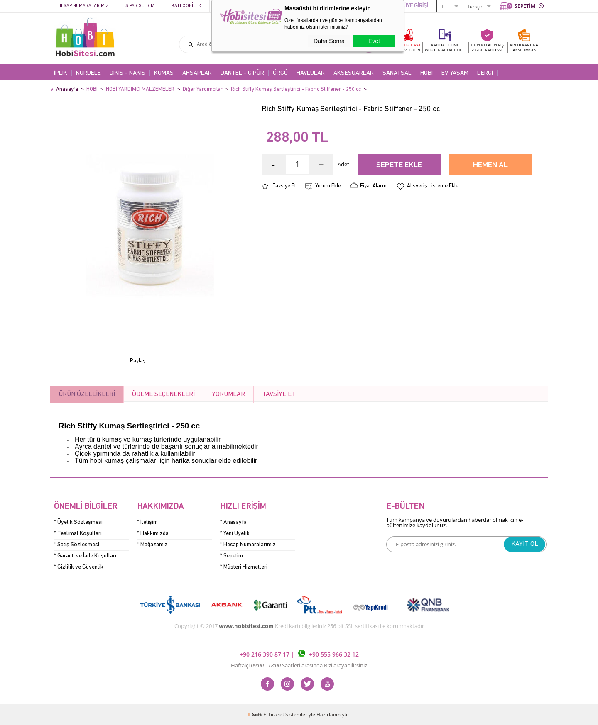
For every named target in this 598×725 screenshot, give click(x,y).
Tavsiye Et (284, 186)
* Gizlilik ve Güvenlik (78, 567)
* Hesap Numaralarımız (248, 545)
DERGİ (485, 73)
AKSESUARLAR (353, 73)
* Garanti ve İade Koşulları (85, 556)
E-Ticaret (273, 714)
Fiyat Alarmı (374, 186)
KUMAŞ (164, 73)
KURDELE (88, 73)
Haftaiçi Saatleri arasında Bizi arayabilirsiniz (299, 665)
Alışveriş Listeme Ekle (432, 186)
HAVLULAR (311, 73)
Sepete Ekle (399, 165)
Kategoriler (186, 6)
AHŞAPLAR (197, 73)
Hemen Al (490, 165)
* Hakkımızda (153, 533)
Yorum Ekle (328, 186)
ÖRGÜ (280, 73)
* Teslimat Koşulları (78, 533)
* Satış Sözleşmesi (76, 545)
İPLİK (60, 73)
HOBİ (426, 73)
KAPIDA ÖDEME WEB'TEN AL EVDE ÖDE (445, 47)
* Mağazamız (152, 545)
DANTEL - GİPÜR (242, 73)
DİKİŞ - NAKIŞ (127, 73)
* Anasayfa (233, 522)
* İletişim (147, 522)
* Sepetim (231, 556)
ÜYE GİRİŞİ (415, 6)
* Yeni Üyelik (235, 533)
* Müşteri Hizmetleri (243, 567)
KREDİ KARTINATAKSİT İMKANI (524, 47)
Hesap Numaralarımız (83, 6)
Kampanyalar (233, 6)
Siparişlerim (139, 6)
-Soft (255, 714)
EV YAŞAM (454, 73)
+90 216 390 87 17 (265, 655)
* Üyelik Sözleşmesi (78, 522)
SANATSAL (397, 73)
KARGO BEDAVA (406, 47)
